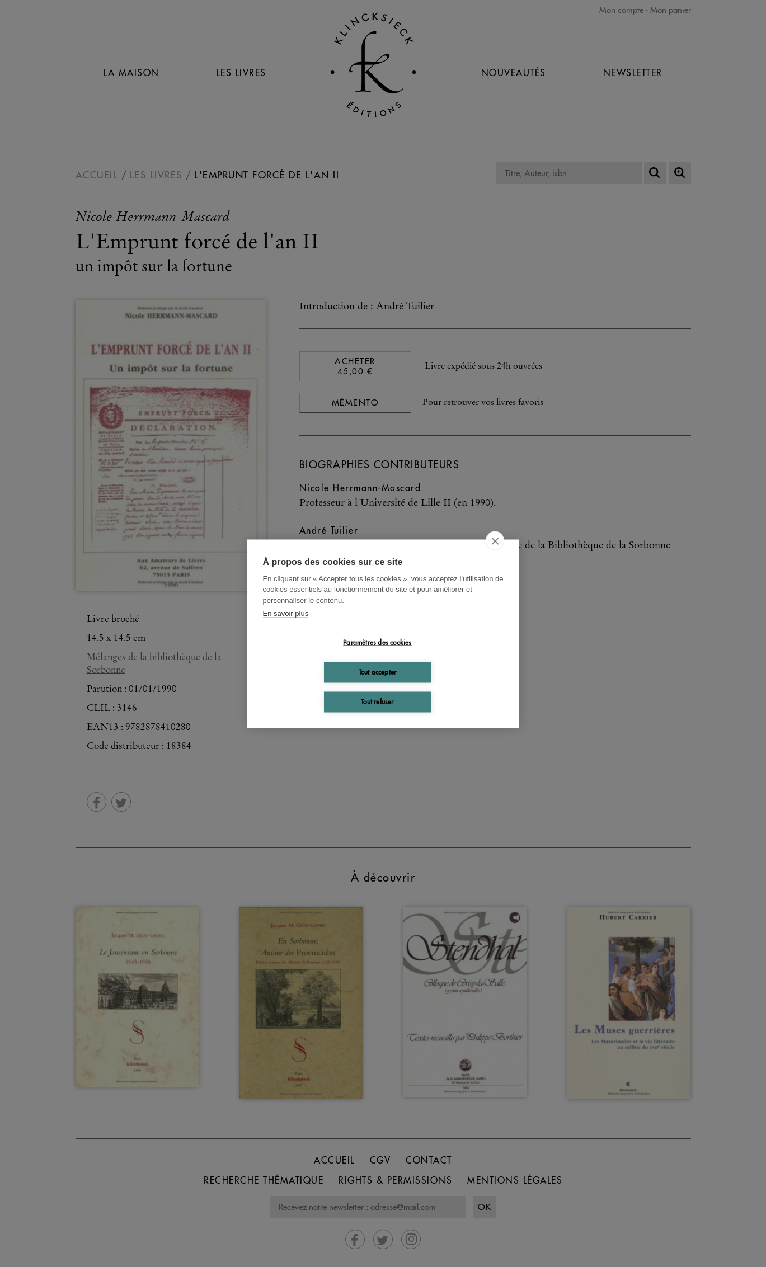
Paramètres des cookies (377, 642)
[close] (495, 540)
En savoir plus (286, 613)
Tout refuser (377, 702)
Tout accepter (378, 672)
